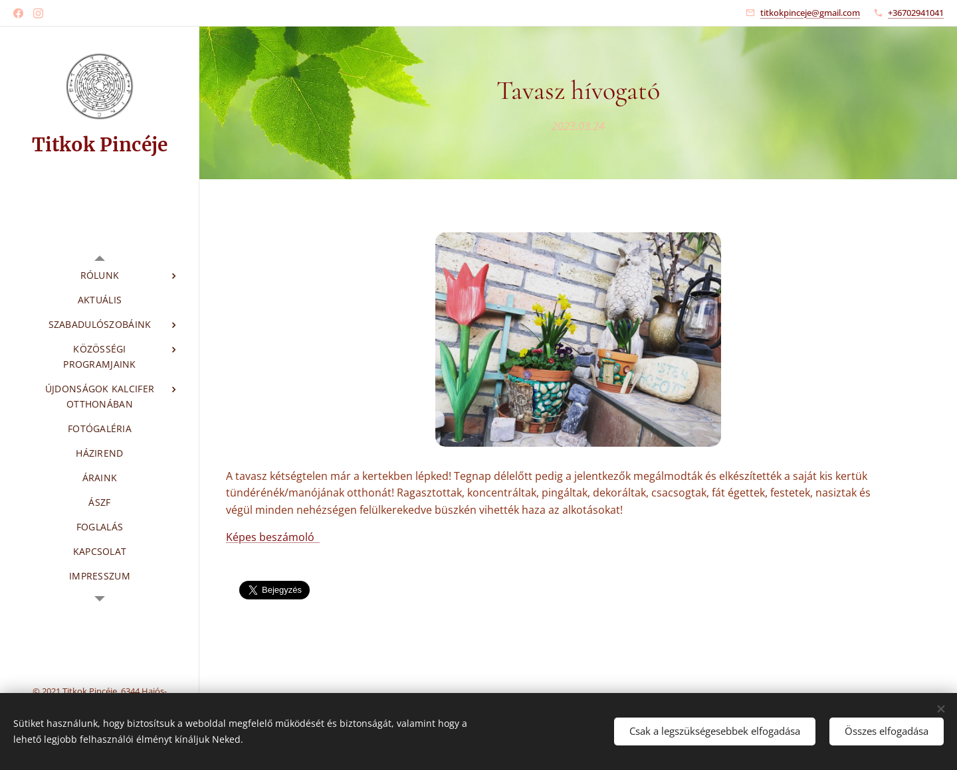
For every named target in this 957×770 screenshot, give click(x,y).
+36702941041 (916, 13)
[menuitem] (99, 275)
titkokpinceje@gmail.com (810, 13)
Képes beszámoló (273, 537)
